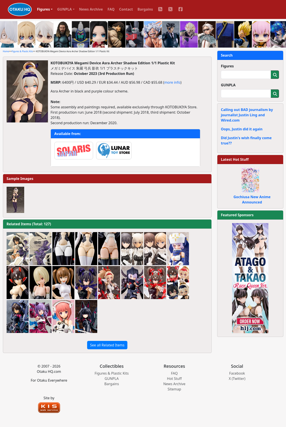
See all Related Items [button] (107, 345)
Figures (227, 66)
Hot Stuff (174, 378)
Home (6, 51)
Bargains (145, 9)
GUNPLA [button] (64, 9)
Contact (126, 9)
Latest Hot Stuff (235, 159)
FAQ (111, 9)
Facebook (237, 373)
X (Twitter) (237, 378)
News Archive (91, 9)
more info (172, 82)
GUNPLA (228, 85)
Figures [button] (43, 9)
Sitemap (174, 389)
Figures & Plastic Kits (22, 51)
